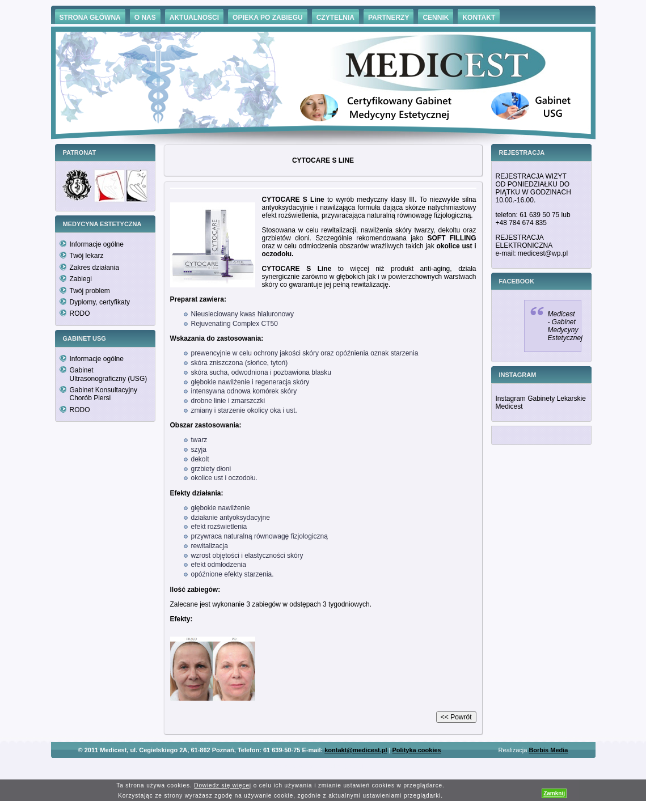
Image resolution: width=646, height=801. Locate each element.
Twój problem (90, 291)
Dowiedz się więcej (222, 785)
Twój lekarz (87, 256)
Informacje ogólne (97, 244)
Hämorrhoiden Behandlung (339, 767)
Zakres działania (94, 268)
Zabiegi (81, 279)
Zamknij (554, 793)
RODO (80, 313)
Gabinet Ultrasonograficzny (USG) (108, 374)
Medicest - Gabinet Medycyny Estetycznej (565, 326)
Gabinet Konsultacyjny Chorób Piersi (103, 394)
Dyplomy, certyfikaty (100, 302)
